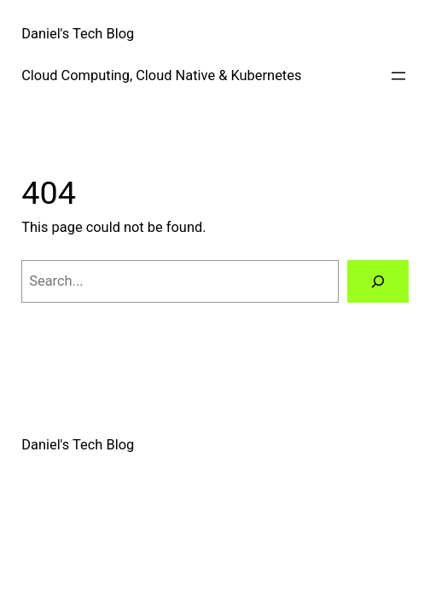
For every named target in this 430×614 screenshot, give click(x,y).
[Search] (378, 281)
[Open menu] (398, 76)
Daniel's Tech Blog (77, 34)
